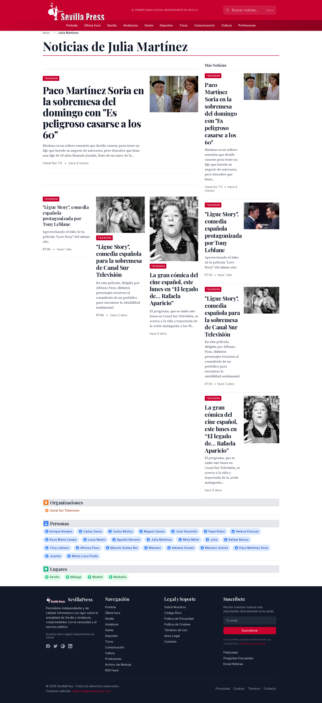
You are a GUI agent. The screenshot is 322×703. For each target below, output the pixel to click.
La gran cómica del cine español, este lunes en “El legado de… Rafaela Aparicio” (174, 289)
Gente (148, 25)
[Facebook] (48, 646)
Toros (183, 25)
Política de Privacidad (179, 618)
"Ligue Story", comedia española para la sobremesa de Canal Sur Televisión (119, 260)
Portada (72, 25)
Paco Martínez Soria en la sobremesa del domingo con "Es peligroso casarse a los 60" (221, 113)
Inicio (46, 32)
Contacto (170, 641)
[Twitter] (55, 646)
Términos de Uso (175, 630)
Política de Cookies (177, 624)
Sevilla (112, 25)
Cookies (239, 688)
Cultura (226, 25)
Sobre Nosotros (175, 607)
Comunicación (204, 25)
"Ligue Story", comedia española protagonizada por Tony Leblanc (66, 215)
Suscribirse (250, 630)
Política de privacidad (253, 643)
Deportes (166, 25)
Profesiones (247, 25)
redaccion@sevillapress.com (90, 691)
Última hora (92, 25)
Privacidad (223, 688)
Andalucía (130, 25)
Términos (254, 688)
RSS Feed (111, 670)
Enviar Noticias (233, 664)
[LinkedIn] (70, 646)
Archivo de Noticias (118, 664)
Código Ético (173, 613)
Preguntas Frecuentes (238, 658)
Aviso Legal (172, 636)
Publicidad (230, 652)
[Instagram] (63, 646)
